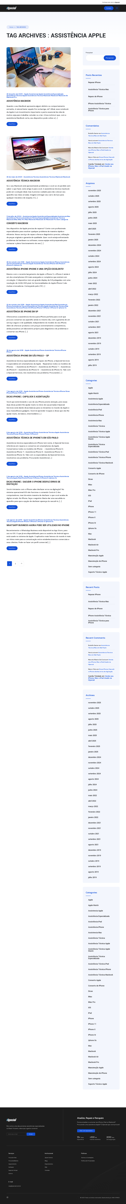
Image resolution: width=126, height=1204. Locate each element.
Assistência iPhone (52, 262)
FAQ (46, 1167)
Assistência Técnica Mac (98, 89)
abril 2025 (92, 228)
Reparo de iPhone (95, 96)
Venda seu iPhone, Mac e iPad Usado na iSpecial (100, 150)
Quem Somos (49, 1157)
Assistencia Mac (63, 216)
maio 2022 (92, 283)
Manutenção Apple (95, 555)
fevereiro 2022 (94, 299)
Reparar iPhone (94, 82)
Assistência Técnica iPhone (44, 264)
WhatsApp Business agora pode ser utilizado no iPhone (38, 525)
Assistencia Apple (36, 94)
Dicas (68, 391)
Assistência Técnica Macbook (38, 96)
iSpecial (117, 2)
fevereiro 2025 (94, 234)
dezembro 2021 (94, 310)
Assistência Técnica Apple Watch (99, 438)
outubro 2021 (93, 321)
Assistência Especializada (53, 94)
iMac (16, 219)
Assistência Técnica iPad (58, 306)
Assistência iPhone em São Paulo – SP (28, 355)
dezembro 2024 (94, 245)
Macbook (54, 96)
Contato (108, 8)
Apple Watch (93, 393)
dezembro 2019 (94, 338)
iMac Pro (21, 219)
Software (11, 1167)
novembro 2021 (94, 316)
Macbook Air (63, 96)
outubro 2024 (93, 256)
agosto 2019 (93, 360)
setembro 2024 (94, 261)
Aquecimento (12, 1164)
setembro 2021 (94, 327)
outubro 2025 (93, 196)
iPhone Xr (10, 265)
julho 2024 (92, 272)
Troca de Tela (12, 1157)
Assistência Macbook (19, 101)
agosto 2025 (93, 207)
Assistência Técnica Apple (17, 96)
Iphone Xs (18, 265)
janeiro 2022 (93, 305)
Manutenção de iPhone (97, 561)
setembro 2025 (94, 201)
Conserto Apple (94, 468)
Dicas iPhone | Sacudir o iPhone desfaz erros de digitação (33, 483)
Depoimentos (49, 1164)
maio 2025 (92, 223)
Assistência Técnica (31, 177)
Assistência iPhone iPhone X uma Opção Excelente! (35, 269)
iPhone (33, 308)
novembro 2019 (94, 343)
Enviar (31, 1134)
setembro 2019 (94, 354)
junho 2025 (92, 218)
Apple (26, 94)
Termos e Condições (87, 1157)
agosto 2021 (93, 332)
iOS (57, 264)
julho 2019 (92, 365)
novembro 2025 (94, 190)
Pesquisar (89, 53)
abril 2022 (92, 289)
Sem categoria (62, 219)
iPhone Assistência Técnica (99, 103)
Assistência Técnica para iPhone (98, 109)
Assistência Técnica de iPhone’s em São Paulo (32, 437)
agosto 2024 (93, 267)
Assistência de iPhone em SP (22, 311)
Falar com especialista (86, 1131)
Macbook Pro (12, 97)
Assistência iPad (51, 305)
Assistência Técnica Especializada (35, 218)
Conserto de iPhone (96, 473)
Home (11, 27)
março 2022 (93, 294)
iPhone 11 (40, 308)
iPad (19, 478)
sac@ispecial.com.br (15, 1186)
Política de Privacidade (88, 1160)
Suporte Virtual (13, 1170)
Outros (11, 1173)
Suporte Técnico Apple (97, 572)
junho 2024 (92, 278)
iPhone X (61, 264)
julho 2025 (92, 212)
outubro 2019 (93, 349)
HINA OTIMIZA (116, 1197)
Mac (26, 219)
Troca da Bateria (13, 1160)
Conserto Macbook (17, 223)
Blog (46, 1160)
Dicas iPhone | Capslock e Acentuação (28, 396)
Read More (12, 124)
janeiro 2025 (93, 239)
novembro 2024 (94, 250)
